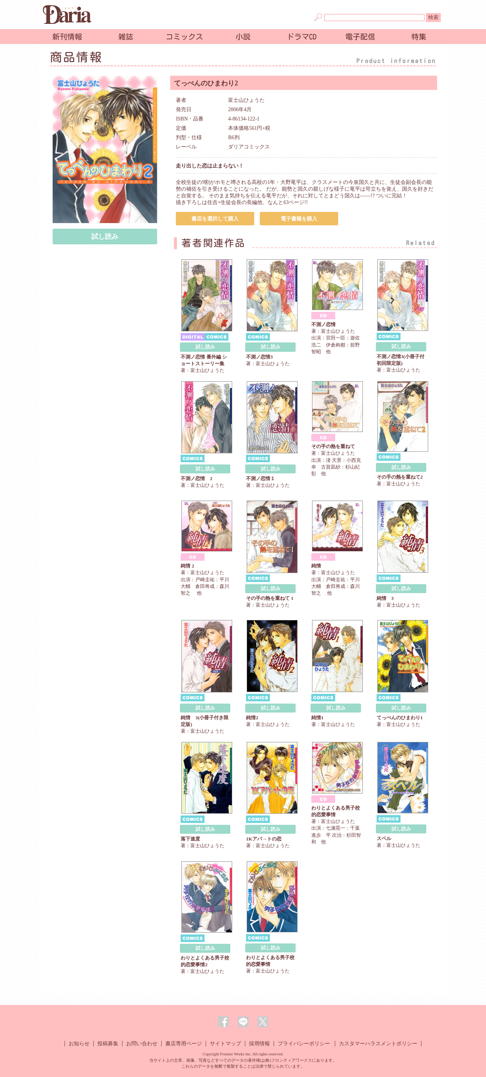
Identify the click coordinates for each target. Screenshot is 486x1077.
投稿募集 (107, 1043)
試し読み (104, 236)
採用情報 (259, 1043)
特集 (418, 36)
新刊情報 (67, 36)
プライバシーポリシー (304, 1043)
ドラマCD (302, 36)
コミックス (184, 36)
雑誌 (125, 36)
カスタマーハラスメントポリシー (378, 1043)
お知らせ (79, 1043)
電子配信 (360, 36)
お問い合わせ (142, 1043)
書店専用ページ (183, 1043)
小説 (243, 36)
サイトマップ (225, 1043)
